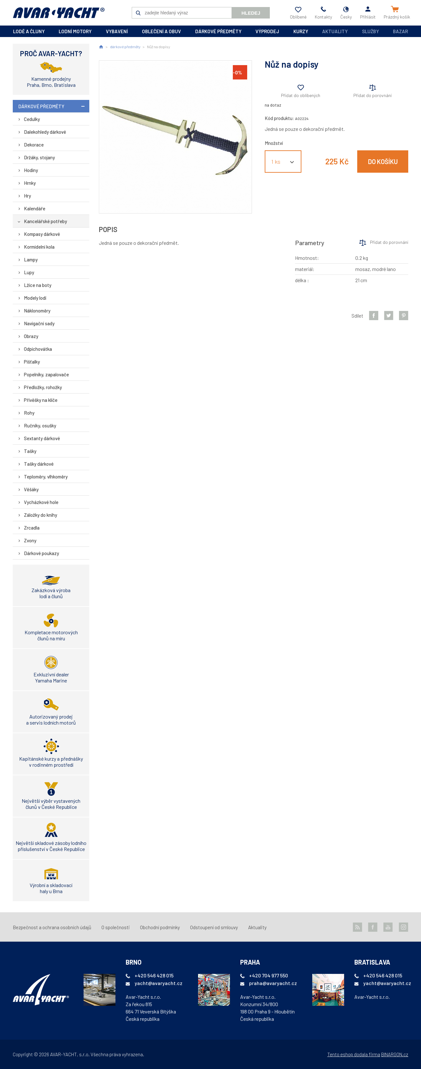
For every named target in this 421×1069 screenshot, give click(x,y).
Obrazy (31, 336)
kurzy (300, 31)
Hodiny (31, 170)
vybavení (117, 31)
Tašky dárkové (39, 464)
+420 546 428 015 (154, 975)
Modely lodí (35, 298)
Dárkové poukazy (41, 553)
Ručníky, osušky (40, 425)
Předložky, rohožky (43, 387)
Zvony (30, 540)
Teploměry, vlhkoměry (46, 476)
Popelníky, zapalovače (46, 374)
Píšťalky (32, 362)
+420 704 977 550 (268, 975)
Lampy (31, 259)
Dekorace (34, 144)
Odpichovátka (38, 349)
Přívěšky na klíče (40, 400)
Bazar (400, 31)
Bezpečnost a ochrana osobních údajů (52, 927)
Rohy (29, 413)
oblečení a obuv (161, 31)
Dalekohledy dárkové (45, 132)
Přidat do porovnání (372, 95)
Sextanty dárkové (42, 438)
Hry (27, 196)
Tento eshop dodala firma (353, 1054)
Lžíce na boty (37, 285)
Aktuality (335, 31)
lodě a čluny (29, 31)
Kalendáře (34, 208)
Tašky (30, 451)
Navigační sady (39, 323)
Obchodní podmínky (160, 927)
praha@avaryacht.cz (273, 983)
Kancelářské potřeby (45, 221)
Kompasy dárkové (42, 234)
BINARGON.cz (394, 1054)
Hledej (250, 13)
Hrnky (30, 183)
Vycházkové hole (41, 502)
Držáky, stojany (39, 157)
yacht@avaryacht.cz (158, 983)
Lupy (29, 272)
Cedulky (32, 119)
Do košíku (383, 161)
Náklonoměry (37, 310)
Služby (370, 31)
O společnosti (115, 927)
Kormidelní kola (39, 247)
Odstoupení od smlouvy (214, 927)
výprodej (267, 31)
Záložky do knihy (40, 515)
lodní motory (75, 31)
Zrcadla (32, 528)
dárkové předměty (218, 31)
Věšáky (31, 489)
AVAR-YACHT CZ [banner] (59, 12)
